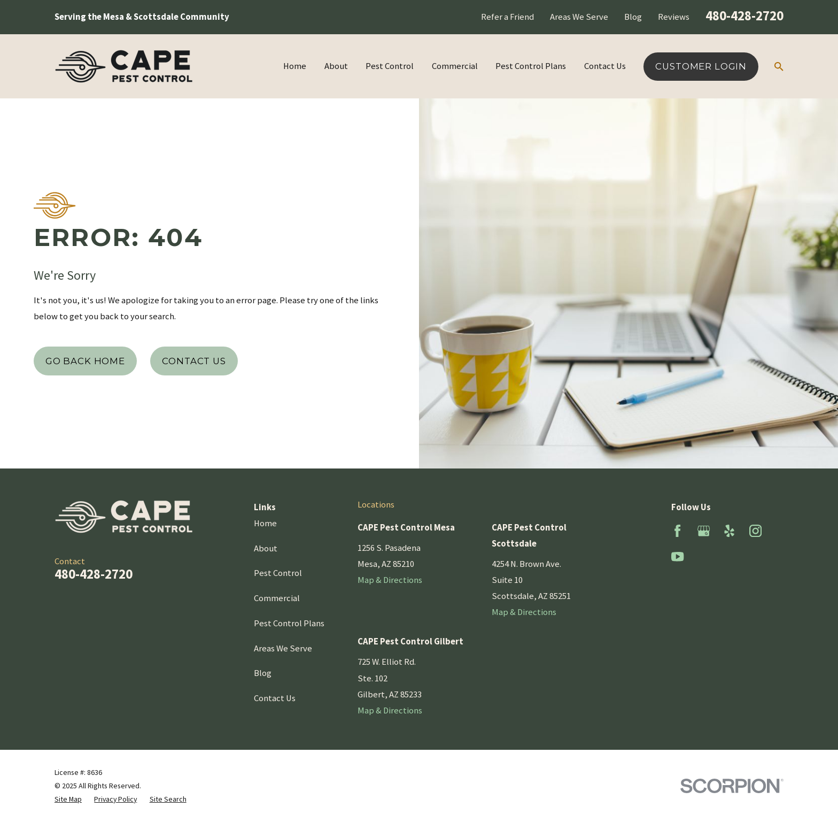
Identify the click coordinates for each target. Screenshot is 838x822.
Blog (633, 16)
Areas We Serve (579, 16)
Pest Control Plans (289, 623)
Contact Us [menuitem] (605, 66)
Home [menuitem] (294, 66)
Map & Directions (390, 580)
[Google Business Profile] (703, 531)
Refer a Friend (507, 16)
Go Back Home (85, 361)
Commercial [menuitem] (455, 66)
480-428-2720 (744, 15)
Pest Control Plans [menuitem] (530, 66)
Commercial (277, 598)
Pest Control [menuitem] (390, 66)
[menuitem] (68, 799)
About (265, 548)
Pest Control (278, 573)
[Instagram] (755, 531)
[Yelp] (729, 531)
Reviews (673, 16)
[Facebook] (677, 531)
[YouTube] (677, 556)
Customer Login (701, 66)
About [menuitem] (336, 66)
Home (265, 523)
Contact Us (194, 361)
